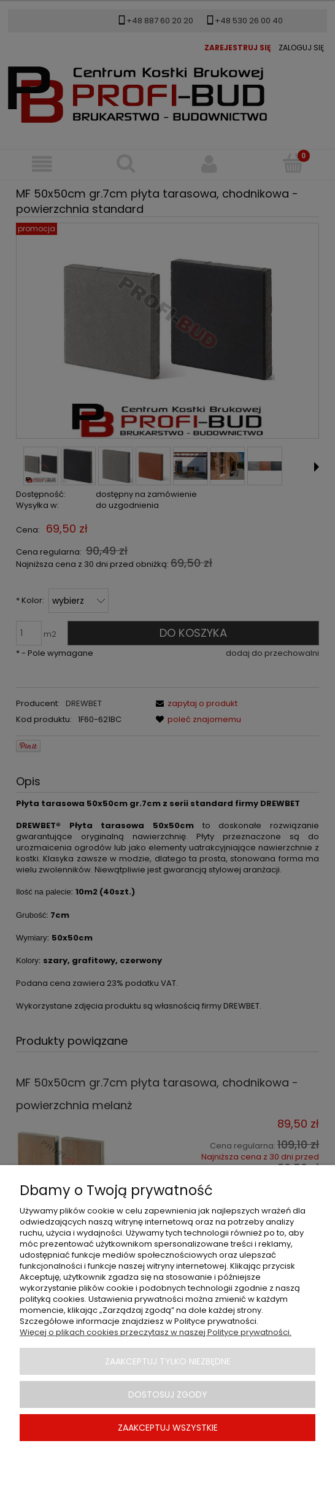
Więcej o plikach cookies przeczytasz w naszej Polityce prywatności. (155, 1332)
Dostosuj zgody (167, 1394)
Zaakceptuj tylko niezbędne (168, 1361)
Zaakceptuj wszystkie (168, 1427)
